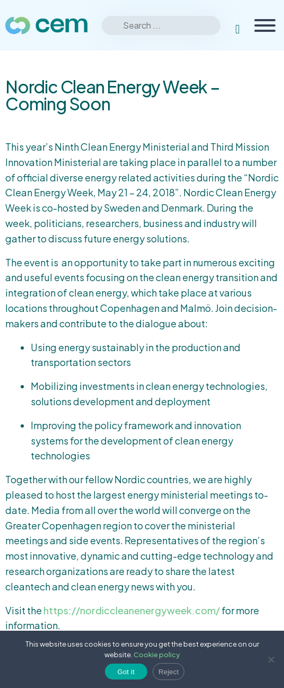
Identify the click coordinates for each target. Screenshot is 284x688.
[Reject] (270, 659)
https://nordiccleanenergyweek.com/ (131, 610)
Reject (168, 672)
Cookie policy (157, 654)
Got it (126, 672)
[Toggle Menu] (265, 25)
